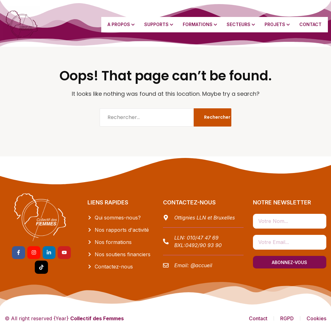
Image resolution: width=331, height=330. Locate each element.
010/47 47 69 (202, 238)
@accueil (201, 265)
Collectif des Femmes (97, 318)
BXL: (179, 245)
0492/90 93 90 (203, 245)
